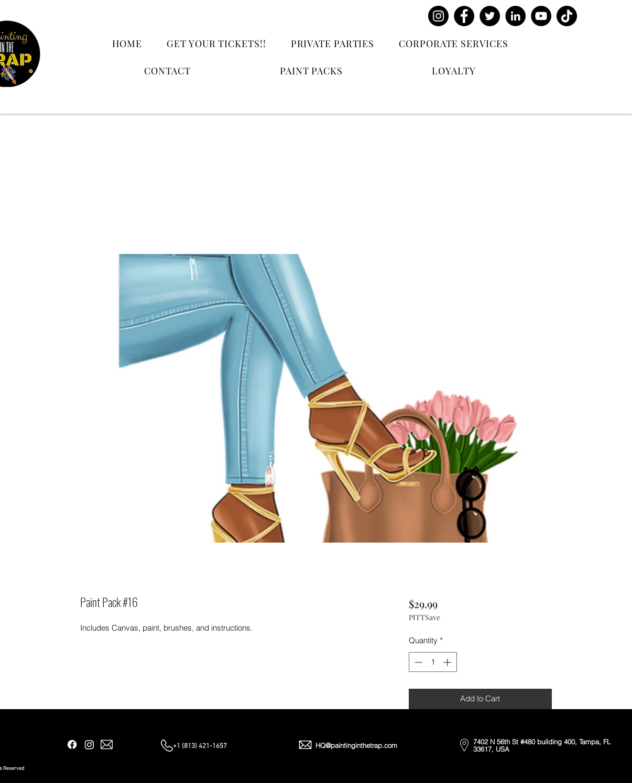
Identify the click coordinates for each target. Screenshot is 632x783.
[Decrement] (417, 662)
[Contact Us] (531, 36)
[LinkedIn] (515, 16)
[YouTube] (541, 16)
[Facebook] (464, 16)
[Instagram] (438, 16)
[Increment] (448, 662)
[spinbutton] (432, 662)
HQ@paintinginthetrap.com (356, 745)
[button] (598, 27)
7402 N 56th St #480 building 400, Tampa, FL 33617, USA (542, 745)
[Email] (107, 744)
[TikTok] (567, 16)
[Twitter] (490, 16)
